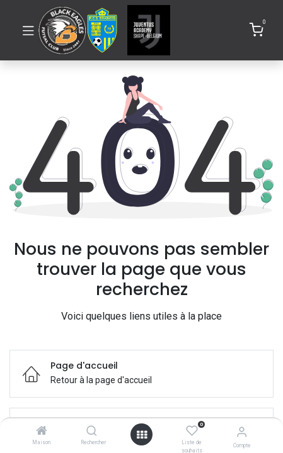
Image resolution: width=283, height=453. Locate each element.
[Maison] (41, 432)
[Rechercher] (92, 432)
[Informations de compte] (242, 432)
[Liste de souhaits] (192, 431)
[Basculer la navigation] (28, 30)
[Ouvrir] (142, 434)
